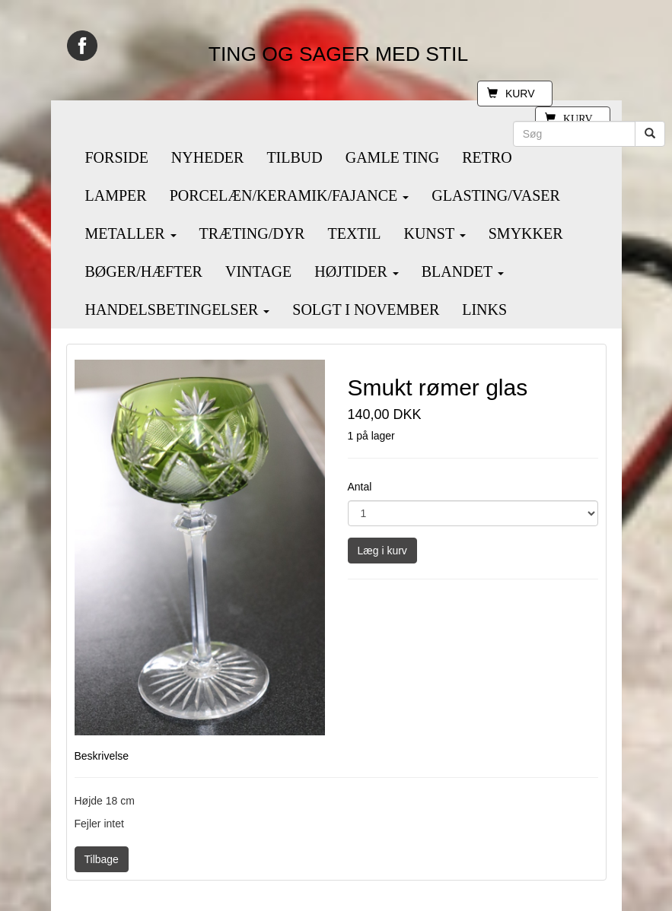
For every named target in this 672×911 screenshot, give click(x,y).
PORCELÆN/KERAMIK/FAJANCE (289, 195)
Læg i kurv (382, 550)
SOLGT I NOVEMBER (365, 309)
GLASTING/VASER (496, 195)
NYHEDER (207, 157)
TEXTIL (354, 233)
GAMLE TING (393, 157)
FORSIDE (116, 157)
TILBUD (294, 157)
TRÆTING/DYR (252, 233)
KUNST (434, 233)
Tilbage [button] (101, 859)
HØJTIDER (356, 271)
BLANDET (463, 271)
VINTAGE (258, 271)
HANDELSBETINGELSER (177, 309)
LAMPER (116, 195)
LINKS (484, 309)
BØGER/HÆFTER (143, 271)
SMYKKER (526, 233)
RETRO (487, 157)
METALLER (131, 233)
